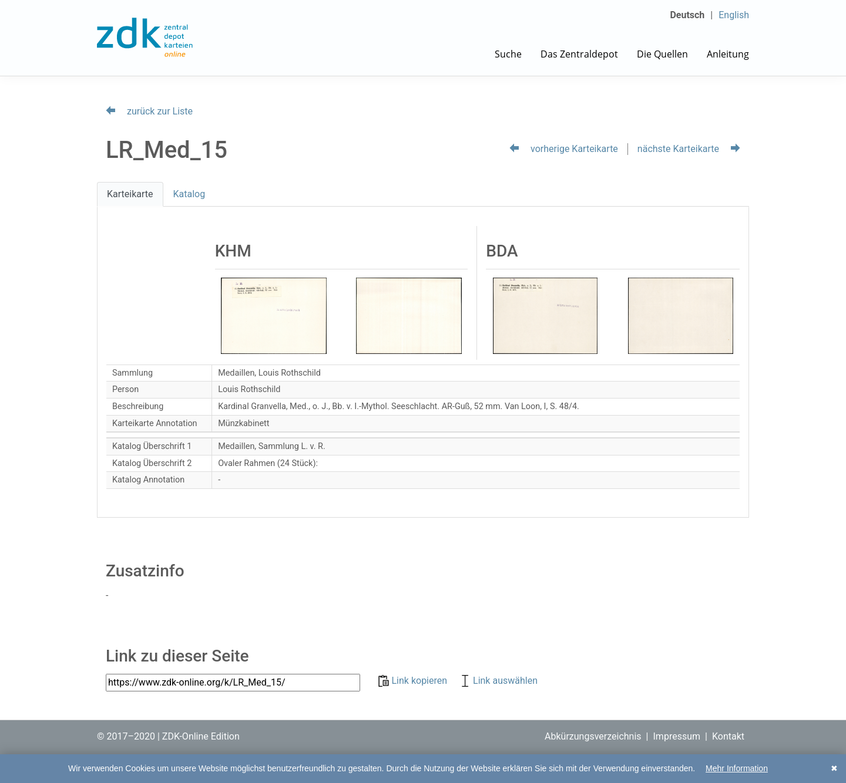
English (734, 15)
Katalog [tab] (189, 194)
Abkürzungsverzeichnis (593, 736)
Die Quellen (662, 54)
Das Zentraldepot (579, 54)
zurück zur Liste (149, 111)
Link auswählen (498, 680)
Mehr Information (737, 768)
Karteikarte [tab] (130, 194)
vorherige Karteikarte (563, 148)
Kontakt (728, 736)
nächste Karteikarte (688, 148)
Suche (508, 54)
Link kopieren (414, 680)
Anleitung (728, 54)
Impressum (677, 736)
